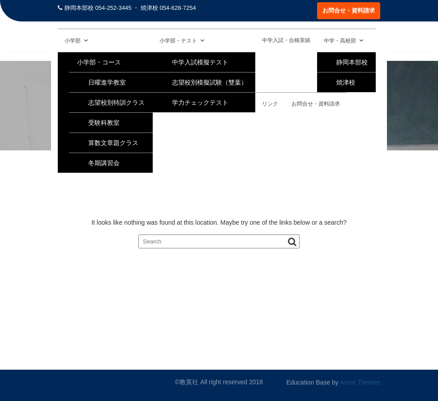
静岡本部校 (352, 62)
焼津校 (345, 82)
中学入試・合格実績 (286, 40)
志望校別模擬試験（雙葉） (209, 82)
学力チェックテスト (200, 102)
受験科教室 (104, 122)
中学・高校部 (340, 41)
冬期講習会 (104, 162)
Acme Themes (360, 382)
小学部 (72, 41)
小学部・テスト (178, 41)
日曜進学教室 (107, 82)
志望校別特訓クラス (116, 102)
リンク (270, 104)
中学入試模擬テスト (200, 62)
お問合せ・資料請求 (348, 10)
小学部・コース (99, 62)
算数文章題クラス (113, 142)
